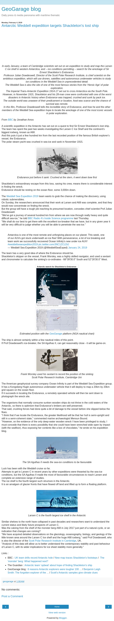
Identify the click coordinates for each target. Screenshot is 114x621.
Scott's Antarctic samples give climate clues (74, 572)
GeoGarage (55, 333)
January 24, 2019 (77, 247)
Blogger (63, 618)
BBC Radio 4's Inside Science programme (50, 218)
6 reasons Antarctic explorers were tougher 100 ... (54, 569)
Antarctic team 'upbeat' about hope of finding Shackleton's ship (58, 565)
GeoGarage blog (21, 9)
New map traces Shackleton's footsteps (76, 557)
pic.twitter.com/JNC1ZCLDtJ (54, 244)
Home (57, 607)
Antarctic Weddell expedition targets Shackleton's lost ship (50, 25)
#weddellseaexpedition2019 (23, 244)
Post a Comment (12, 596)
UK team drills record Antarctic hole (34, 557)
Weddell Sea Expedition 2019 (22, 196)
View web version (57, 612)
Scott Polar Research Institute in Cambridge (52, 540)
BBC (10, 119)
